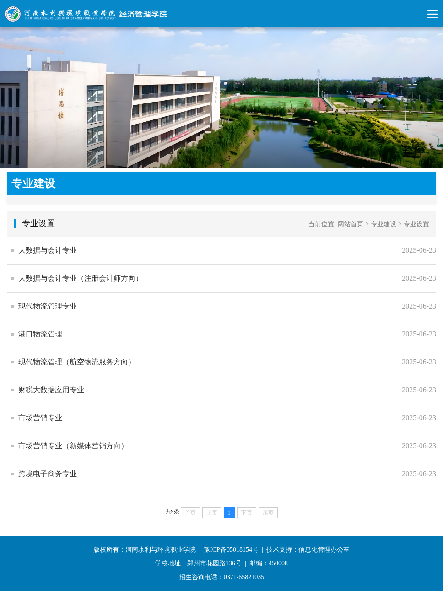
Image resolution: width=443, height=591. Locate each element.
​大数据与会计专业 (47, 250)
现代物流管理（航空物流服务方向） (76, 362)
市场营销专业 (40, 418)
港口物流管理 (40, 334)
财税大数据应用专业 (51, 390)
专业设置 (416, 224)
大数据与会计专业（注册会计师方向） (80, 278)
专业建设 (383, 224)
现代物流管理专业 (47, 306)
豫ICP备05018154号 (231, 549)
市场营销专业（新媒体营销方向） (73, 446)
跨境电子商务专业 (47, 473)
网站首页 (350, 224)
